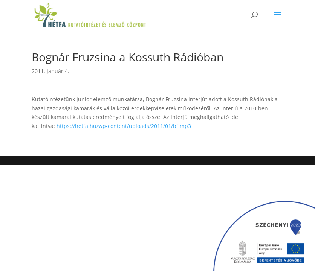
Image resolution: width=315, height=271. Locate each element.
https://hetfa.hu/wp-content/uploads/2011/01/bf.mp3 (124, 125)
